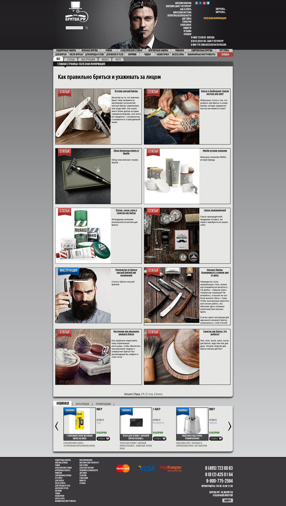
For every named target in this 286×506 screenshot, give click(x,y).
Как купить (185, 9)
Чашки (57, 493)
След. (150, 394)
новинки (63, 403)
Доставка (186, 18)
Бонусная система (182, 12)
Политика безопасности (179, 15)
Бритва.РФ (76, 11)
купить (101, 438)
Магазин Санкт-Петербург (178, 6)
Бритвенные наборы (62, 470)
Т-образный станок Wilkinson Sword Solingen (79, 437)
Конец (159, 394)
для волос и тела (61, 488)
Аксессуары (60, 498)
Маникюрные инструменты (65, 501)
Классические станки (63, 468)
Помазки (58, 473)
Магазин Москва (183, 3)
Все (58, 59)
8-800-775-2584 (198, 44)
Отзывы (187, 31)
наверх (227, 500)
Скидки (187, 34)
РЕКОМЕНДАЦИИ (103, 403)
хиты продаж (82, 403)
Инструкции (88, 59)
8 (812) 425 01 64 (198, 41)
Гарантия (186, 21)
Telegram (208, 3)
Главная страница (67, 64)
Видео (105, 59)
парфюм (58, 491)
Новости (187, 27)
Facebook (200, 3)
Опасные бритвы (61, 462)
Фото (118, 59)
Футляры (58, 478)
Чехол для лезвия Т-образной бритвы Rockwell (136, 437)
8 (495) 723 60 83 (198, 37)
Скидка (225, 54)
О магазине (185, 24)
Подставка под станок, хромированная (192, 437)
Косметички (59, 496)
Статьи (71, 59)
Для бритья (59, 480)
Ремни (57, 465)
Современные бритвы (63, 475)
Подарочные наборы (63, 460)
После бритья (60, 483)
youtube (204, 3)
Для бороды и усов (62, 485)
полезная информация (215, 18)
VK (196, 3)
